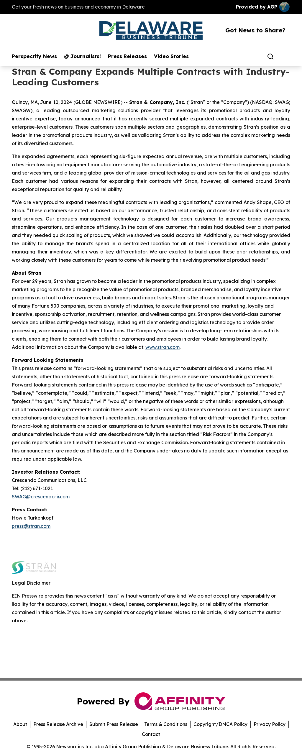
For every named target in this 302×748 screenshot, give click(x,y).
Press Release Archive (58, 724)
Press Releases (127, 56)
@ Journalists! (82, 56)
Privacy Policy (269, 724)
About (20, 724)
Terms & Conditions (165, 724)
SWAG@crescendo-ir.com (41, 497)
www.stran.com (162, 347)
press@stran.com (31, 526)
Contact (151, 734)
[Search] (270, 56)
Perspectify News (34, 56)
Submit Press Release (113, 724)
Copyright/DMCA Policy (220, 724)
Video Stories (171, 56)
